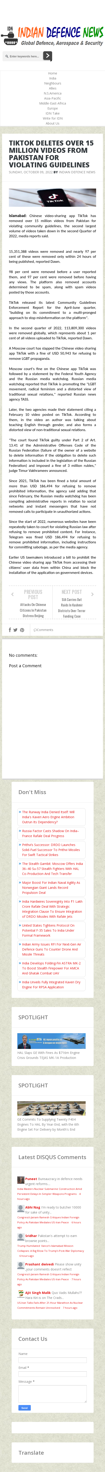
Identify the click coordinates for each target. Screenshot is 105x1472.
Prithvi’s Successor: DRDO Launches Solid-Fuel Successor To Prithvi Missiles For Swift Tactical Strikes (51, 850)
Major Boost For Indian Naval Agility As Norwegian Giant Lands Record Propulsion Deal (51, 887)
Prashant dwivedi (39, 1264)
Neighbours (52, 83)
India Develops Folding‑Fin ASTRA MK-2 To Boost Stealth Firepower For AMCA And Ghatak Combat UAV (51, 968)
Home (52, 73)
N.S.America (52, 93)
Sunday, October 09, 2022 (31, 172)
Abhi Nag (32, 1207)
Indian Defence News (77, 172)
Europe (52, 108)
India (52, 78)
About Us (52, 123)
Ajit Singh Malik (38, 1293)
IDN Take (53, 113)
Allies (52, 88)
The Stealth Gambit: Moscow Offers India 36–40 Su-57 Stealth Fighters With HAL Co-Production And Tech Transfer (52, 868)
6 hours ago (26, 1255)
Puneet (31, 1179)
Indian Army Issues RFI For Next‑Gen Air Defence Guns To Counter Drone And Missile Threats (51, 949)
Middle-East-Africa (52, 103)
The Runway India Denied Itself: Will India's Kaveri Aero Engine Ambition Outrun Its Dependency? (48, 817)
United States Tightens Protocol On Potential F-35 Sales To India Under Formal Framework (48, 930)
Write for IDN (53, 118)
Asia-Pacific (52, 98)
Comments (43, 630)
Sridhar (31, 1236)
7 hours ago (70, 1307)
